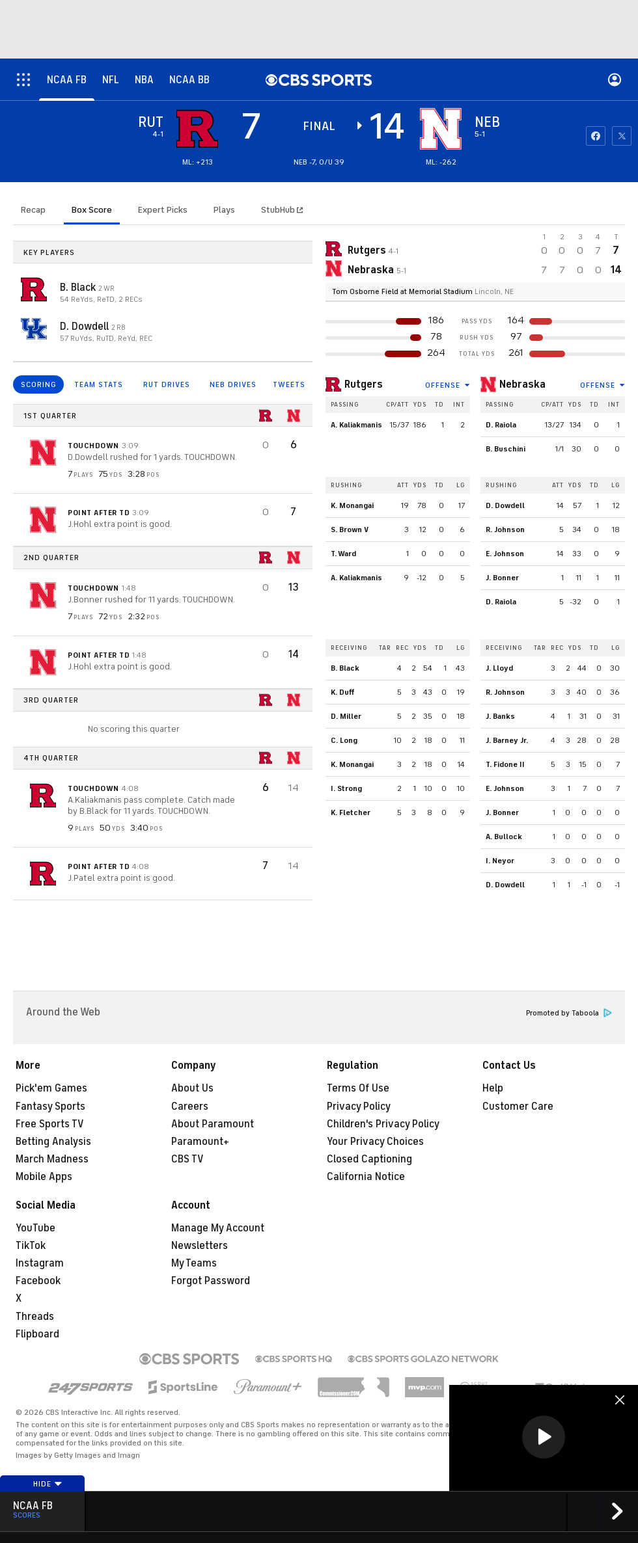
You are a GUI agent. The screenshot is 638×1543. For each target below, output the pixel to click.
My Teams (194, 1263)
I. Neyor (500, 860)
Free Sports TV (50, 1124)
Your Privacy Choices (375, 1141)
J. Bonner (502, 577)
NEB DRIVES (233, 384)
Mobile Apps (44, 1176)
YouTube (35, 1228)
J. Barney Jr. (507, 740)
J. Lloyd (499, 668)
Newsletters (199, 1245)
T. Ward (343, 553)
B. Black (79, 287)
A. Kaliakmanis (356, 424)
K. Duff (342, 692)
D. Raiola (501, 424)
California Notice (366, 1176)
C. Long (344, 740)
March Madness (52, 1159)
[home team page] (441, 129)
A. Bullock (504, 836)
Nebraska (522, 384)
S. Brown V (349, 529)
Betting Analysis (53, 1141)
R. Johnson (505, 529)
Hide (47, 1483)
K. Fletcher (350, 812)
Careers (189, 1106)
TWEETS (289, 384)
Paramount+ (200, 1141)
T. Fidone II (505, 764)
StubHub (282, 209)
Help (492, 1088)
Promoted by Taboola (569, 1013)
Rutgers (363, 384)
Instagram (40, 1263)
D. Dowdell (85, 326)
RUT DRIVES (166, 384)
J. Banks (500, 716)
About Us (192, 1088)
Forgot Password (210, 1280)
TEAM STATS (98, 384)
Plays (224, 209)
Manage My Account (217, 1228)
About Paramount (212, 1124)
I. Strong (346, 788)
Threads (35, 1316)
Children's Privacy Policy (383, 1124)
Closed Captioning (369, 1159)
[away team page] (197, 129)
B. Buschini (505, 448)
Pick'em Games (51, 1088)
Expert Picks (162, 209)
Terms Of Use (358, 1088)
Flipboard (37, 1334)
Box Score (92, 209)
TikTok (31, 1245)
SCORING (39, 384)
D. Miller (346, 716)
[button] (543, 1437)
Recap (33, 209)
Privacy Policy (359, 1106)
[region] (543, 1438)
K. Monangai (352, 505)
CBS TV (187, 1159)
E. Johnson (505, 553)
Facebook (38, 1280)
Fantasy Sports (50, 1106)
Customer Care (517, 1106)
